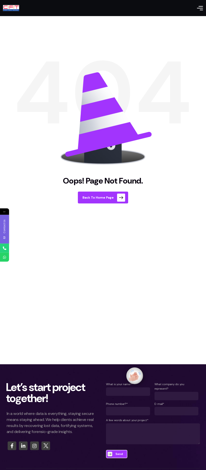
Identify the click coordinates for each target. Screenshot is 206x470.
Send (119, 454)
